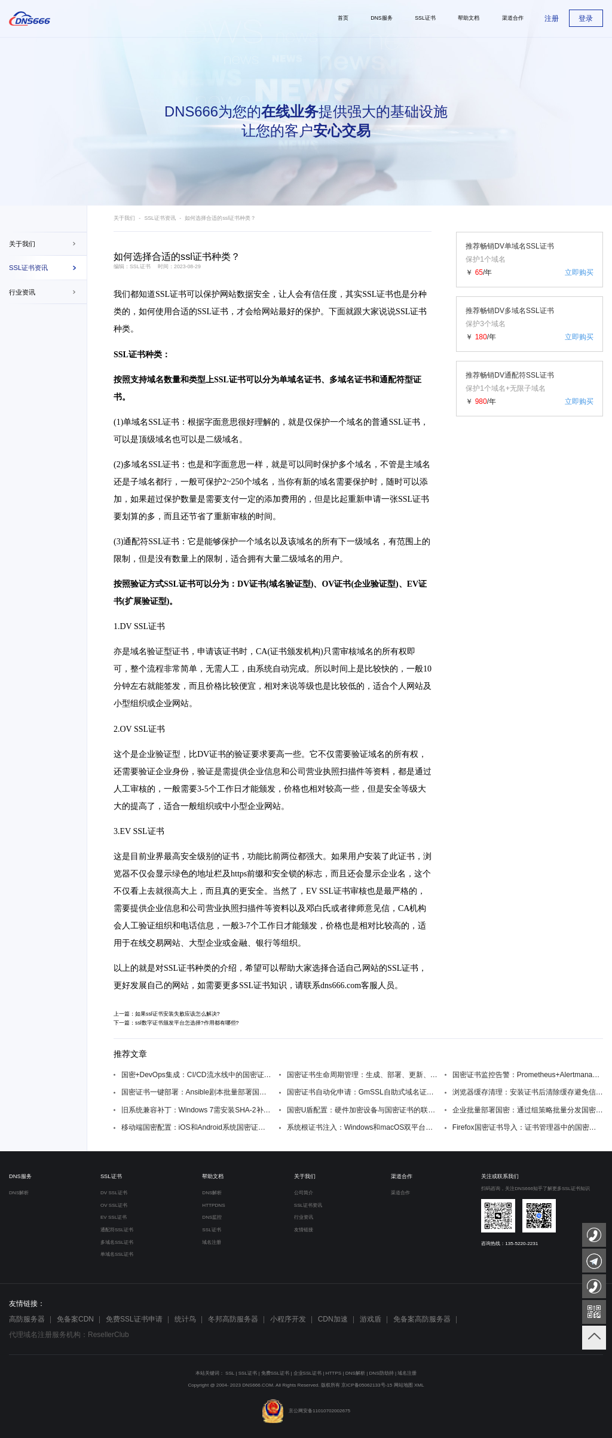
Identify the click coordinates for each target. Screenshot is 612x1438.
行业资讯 (22, 292)
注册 (551, 18)
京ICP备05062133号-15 (366, 1385)
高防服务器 (27, 1319)
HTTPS (334, 1373)
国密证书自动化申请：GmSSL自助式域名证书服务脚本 (362, 1092)
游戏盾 (370, 1319)
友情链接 (303, 1229)
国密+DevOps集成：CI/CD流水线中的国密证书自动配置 (196, 1075)
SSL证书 (170, 294)
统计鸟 (185, 1319)
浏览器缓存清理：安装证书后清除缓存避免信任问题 (527, 1092)
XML (419, 1385)
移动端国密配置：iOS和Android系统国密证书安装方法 (196, 1127)
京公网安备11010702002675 (306, 1411)
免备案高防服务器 (422, 1319)
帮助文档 (213, 1176)
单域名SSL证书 (116, 1254)
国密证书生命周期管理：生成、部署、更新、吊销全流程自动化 (362, 1075)
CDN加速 (333, 1319)
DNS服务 (20, 1176)
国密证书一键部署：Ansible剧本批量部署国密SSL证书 (196, 1092)
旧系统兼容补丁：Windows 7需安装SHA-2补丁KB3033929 (196, 1110)
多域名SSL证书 (116, 1242)
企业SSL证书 (307, 1373)
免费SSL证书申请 (134, 1319)
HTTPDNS (213, 1205)
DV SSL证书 (113, 1192)
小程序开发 (288, 1319)
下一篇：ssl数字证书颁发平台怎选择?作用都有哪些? (176, 1023)
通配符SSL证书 (116, 1229)
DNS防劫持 (381, 1373)
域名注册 (211, 1242)
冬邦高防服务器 (233, 1319)
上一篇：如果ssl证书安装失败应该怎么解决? (167, 1014)
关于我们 (22, 243)
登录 (586, 18)
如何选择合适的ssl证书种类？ (220, 218)
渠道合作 (401, 1176)
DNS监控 (212, 1217)
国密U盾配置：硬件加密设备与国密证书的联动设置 (362, 1110)
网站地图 (403, 1385)
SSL (229, 1373)
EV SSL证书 (113, 1217)
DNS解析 (19, 1192)
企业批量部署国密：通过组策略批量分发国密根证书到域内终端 (527, 1110)
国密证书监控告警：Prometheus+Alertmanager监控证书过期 (527, 1075)
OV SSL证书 (113, 1205)
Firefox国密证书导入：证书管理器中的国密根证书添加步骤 (527, 1127)
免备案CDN (75, 1319)
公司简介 (303, 1192)
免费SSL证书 (275, 1373)
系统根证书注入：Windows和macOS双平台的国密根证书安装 (362, 1127)
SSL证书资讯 (28, 267)
